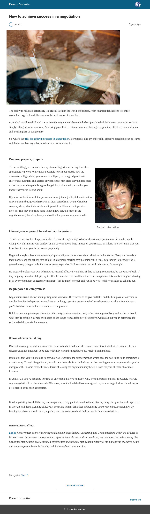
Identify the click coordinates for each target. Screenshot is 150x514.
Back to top (135, 500)
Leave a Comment (75, 485)
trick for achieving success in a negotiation (46, 138)
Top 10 (24, 475)
